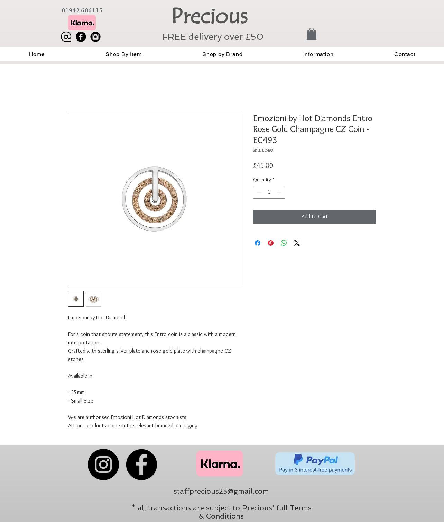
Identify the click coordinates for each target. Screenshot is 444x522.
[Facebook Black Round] (81, 37)
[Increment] (279, 192)
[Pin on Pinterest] (271, 243)
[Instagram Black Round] (95, 37)
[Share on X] (297, 243)
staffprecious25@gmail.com (221, 491)
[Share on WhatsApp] (284, 243)
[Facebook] (141, 464)
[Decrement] (258, 192)
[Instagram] (103, 464)
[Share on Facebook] (257, 243)
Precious (209, 16)
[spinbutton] (269, 192)
